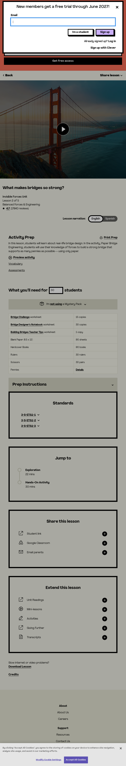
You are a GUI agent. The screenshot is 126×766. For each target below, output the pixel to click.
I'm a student (80, 32)
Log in (112, 41)
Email (14, 15)
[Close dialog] (117, 7)
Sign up (105, 32)
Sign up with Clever (103, 48)
